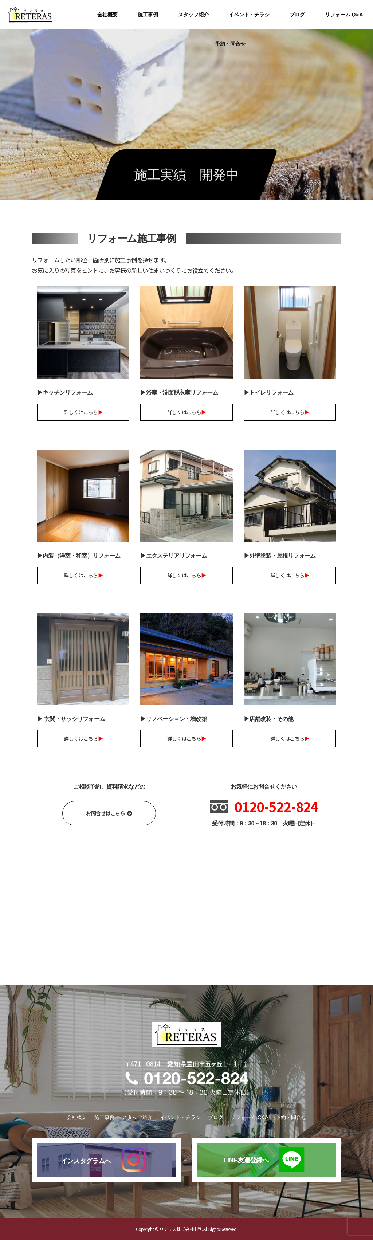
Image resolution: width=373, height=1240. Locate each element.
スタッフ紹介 (193, 14)
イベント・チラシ (249, 14)
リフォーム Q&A (344, 14)
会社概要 (107, 14)
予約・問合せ (230, 44)
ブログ (297, 14)
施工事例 (148, 14)
